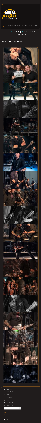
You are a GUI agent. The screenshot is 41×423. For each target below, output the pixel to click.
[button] (2, 1)
